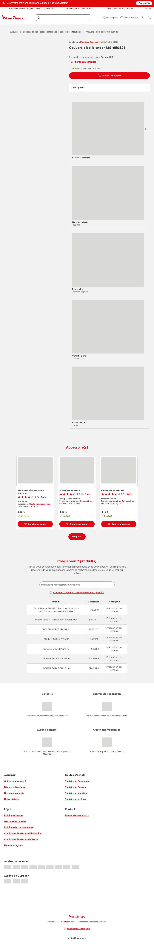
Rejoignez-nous (68, 922)
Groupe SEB (53, 922)
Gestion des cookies (15, 821)
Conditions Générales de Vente (21, 839)
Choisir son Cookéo (75, 787)
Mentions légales (13, 845)
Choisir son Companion (77, 781)
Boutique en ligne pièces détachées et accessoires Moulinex (52, 32)
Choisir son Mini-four (76, 793)
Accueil (14, 32)
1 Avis (43, 497)
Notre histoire (11, 799)
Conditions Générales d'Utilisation (23, 833)
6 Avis (87, 494)
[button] (110, 17)
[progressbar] (108, 128)
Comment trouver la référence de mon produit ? (77, 592)
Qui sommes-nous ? (15, 781)
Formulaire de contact (77, 815)
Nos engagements (14, 793)
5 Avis (129, 494)
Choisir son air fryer (75, 799)
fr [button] (146, 9)
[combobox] (77, 584)
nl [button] (150, 9)
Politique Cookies (13, 815)
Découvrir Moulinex (14, 787)
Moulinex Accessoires (91, 42)
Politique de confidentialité (18, 827)
